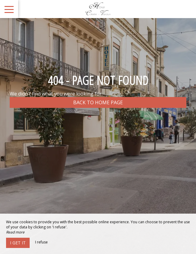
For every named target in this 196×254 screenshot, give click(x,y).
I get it (18, 243)
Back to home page (98, 102)
